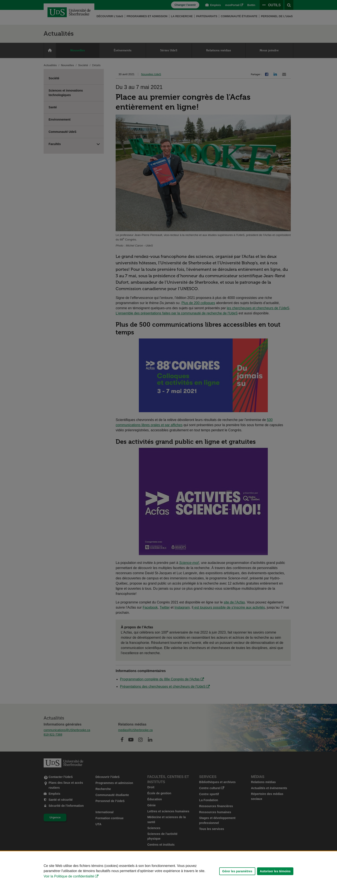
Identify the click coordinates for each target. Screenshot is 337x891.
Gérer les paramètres (237, 871)
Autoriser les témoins (275, 871)
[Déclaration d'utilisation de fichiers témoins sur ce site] (168, 871)
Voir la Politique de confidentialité (69, 876)
